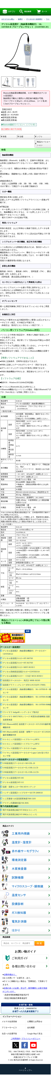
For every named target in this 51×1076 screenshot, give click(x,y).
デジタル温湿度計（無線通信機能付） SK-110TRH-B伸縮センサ (27, 706)
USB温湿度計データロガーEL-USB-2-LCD (20, 768)
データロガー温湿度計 (34, 19)
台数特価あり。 (10, 975)
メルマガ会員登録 (9, 1022)
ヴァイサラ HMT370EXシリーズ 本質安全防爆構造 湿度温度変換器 (26, 718)
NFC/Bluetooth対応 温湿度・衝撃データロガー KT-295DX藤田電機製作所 (27, 733)
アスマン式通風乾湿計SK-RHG (16, 803)
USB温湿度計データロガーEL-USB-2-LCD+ (21, 772)
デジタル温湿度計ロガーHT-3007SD (18, 658)
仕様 (21, 137)
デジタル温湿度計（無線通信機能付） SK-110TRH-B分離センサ (27, 698)
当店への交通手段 (9, 1034)
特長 (4, 137)
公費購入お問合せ (34, 1022)
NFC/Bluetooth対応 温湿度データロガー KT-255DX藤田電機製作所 (27, 725)
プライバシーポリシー (30, 1039)
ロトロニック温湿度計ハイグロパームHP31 (21, 739)
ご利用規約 (15, 1039)
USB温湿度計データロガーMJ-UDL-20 (19, 763)
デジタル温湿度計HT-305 (13, 778)
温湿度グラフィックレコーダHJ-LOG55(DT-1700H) (24, 685)
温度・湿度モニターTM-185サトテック (19, 787)
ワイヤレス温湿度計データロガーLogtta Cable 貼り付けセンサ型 (26, 754)
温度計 (20, 19)
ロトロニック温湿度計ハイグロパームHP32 (21, 744)
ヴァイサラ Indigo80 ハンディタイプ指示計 (21, 712)
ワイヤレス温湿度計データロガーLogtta (19, 748)
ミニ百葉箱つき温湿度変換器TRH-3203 (19, 799)
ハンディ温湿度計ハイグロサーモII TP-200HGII (23, 793)
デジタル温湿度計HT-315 (13, 782)
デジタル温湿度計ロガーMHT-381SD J (19, 667)
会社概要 (31, 1028)
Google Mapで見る (34, 1034)
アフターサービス (9, 1028)
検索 (39, 943)
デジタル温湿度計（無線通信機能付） (24, 4)
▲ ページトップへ (25, 1069)
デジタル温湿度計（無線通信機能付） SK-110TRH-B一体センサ (27, 691)
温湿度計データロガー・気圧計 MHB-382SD (21, 680)
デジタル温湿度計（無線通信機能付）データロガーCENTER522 (24, 652)
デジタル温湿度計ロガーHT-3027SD (18, 663)
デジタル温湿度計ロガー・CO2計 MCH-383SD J (23, 676)
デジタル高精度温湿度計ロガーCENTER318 (21, 672)
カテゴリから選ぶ (7, 19)
